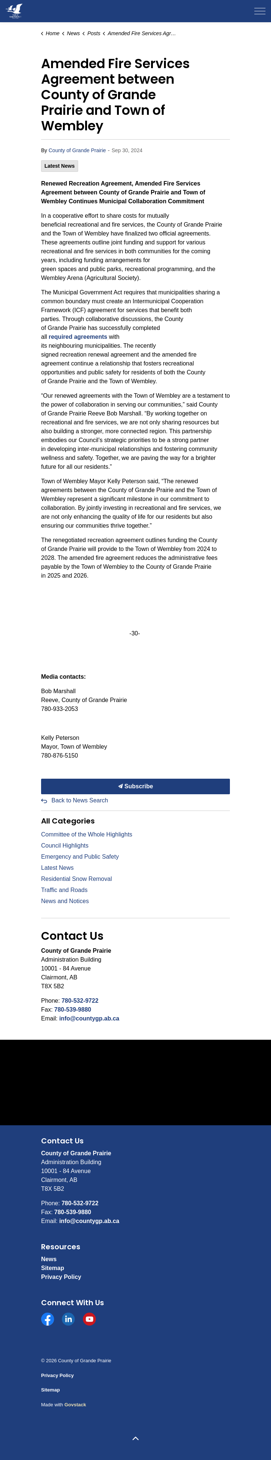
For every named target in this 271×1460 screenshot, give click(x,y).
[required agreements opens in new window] (77, 337)
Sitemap (52, 1268)
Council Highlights (64, 845)
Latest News (59, 166)
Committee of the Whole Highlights (86, 834)
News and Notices (65, 901)
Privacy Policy (61, 1277)
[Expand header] (260, 11)
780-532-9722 (79, 1001)
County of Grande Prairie (77, 150)
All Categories (68, 821)
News (49, 1259)
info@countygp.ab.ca (89, 1018)
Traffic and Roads (64, 890)
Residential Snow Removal (76, 879)
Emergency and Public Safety (80, 856)
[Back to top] (135, 1438)
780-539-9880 (72, 1009)
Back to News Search (79, 800)
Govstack (75, 1404)
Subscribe (135, 786)
